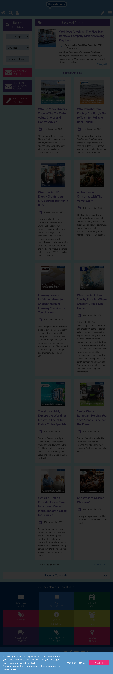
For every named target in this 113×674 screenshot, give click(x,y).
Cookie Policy (9, 669)
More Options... (76, 663)
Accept (99, 663)
